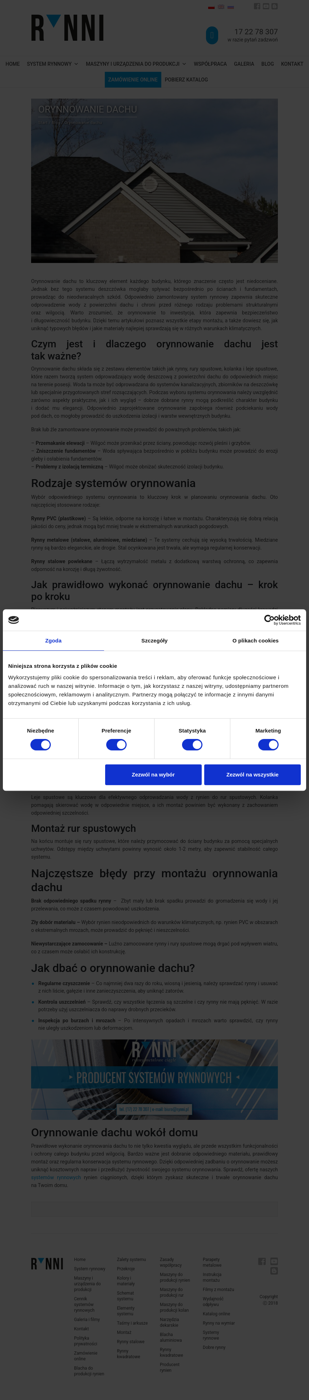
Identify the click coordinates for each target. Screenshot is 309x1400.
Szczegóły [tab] (154, 640)
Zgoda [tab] (53, 640)
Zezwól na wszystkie (252, 774)
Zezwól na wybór (153, 774)
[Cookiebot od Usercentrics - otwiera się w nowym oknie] (269, 620)
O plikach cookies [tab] (255, 640)
